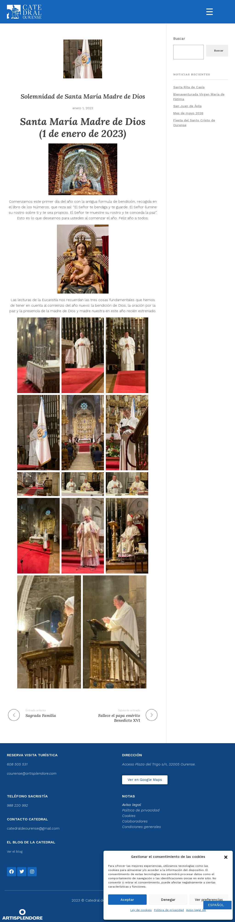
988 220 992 (17, 805)
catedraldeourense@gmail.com (33, 828)
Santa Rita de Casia (188, 87)
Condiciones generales (141, 827)
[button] (226, 856)
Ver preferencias (209, 900)
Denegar (168, 900)
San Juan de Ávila (187, 106)
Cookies (128, 816)
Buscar (179, 39)
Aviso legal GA (196, 910)
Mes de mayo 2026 (188, 113)
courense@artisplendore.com (31, 773)
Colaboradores (135, 821)
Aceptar (127, 900)
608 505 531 (17, 764)
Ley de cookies (141, 910)
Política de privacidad (169, 910)
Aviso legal (131, 804)
